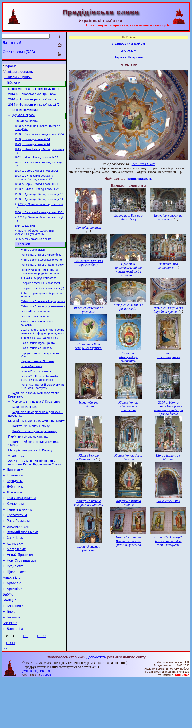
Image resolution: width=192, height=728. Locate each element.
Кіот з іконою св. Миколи (36, 368)
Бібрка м (13, 83)
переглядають (139, 178)
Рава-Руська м (18, 558)
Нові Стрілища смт (21, 602)
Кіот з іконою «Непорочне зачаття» (128, 406)
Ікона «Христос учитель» (37, 393)
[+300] (11, 692)
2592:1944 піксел (143, 164)
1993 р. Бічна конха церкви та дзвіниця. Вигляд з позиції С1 (34, 186)
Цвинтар (18, 486)
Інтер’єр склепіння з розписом (40, 299)
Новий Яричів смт (21, 596)
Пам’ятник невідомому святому (34, 459)
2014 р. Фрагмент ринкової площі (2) (34, 107)
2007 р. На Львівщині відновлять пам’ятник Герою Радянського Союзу (34, 493)
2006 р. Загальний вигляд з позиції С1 (39, 223)
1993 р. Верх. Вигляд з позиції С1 (36, 193)
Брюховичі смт (18, 564)
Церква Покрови (23, 119)
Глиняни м (15, 507)
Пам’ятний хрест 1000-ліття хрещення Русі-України (34, 244)
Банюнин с (15, 652)
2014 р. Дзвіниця (25, 237)
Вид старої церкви (26, 125)
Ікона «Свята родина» (35, 335)
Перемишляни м (19, 545)
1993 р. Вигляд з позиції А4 (32, 145)
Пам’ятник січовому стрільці (28, 465)
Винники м (15, 501)
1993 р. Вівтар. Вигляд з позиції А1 (37, 198)
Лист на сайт (13, 43)
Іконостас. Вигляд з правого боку (42, 279)
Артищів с (14, 633)
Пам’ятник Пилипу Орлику (31, 453)
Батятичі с (15, 678)
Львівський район (18, 77)
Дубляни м (15, 520)
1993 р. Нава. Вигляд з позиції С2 (36, 164)
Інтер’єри (24, 257)
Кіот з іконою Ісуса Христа (38, 363)
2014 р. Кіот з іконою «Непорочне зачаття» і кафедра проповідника (42, 351)
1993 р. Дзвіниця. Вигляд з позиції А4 (39, 209)
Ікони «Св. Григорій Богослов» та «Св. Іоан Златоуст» (42, 409)
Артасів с (14, 627)
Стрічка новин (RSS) (19, 52)
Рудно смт (15, 608)
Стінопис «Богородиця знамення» (43, 324)
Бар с (11, 659)
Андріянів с (11, 621)
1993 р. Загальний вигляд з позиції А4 (39, 139)
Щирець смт (16, 615)
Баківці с (9, 646)
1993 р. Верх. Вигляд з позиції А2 (36, 178)
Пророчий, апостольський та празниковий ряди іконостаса (40, 287)
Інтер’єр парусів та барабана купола (168, 309)
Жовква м (14, 526)
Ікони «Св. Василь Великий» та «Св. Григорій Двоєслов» (41, 401)
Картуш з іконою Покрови (37, 383)
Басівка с (10, 671)
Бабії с (8, 640)
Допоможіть (96, 706)
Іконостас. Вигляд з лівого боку (41, 268)
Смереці (46, 723)
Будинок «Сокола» (25, 432)
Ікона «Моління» (31, 388)
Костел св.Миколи (25, 113)
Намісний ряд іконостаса (40, 293)
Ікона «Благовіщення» (35, 329)
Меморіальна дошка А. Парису (30, 480)
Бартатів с (15, 665)
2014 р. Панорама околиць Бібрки (32, 96)
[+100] (41, 685)
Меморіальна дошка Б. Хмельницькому (36, 447)
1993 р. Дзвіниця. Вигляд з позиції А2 (39, 204)
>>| (5, 698)
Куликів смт (16, 583)
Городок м (15, 514)
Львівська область (18, 71)
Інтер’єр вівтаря (34, 263)
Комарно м (15, 539)
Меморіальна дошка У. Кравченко (36, 426)
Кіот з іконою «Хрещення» (41, 357)
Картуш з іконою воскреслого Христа (88, 503)
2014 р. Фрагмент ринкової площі (32, 101)
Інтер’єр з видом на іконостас (43, 274)
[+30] (25, 685)
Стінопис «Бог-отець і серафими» (43, 318)
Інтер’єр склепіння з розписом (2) (42, 304)
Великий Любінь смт (22, 570)
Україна (10, 66)
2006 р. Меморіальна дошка (33, 251)
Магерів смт (16, 589)
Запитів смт (16, 577)
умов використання (36, 720)
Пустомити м (17, 551)
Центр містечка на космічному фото (33, 90)
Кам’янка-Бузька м (21, 532)
